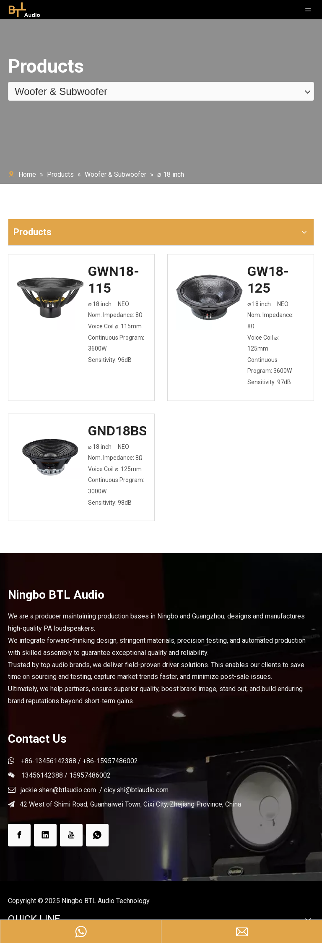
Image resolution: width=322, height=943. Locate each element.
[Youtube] (71, 835)
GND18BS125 (117, 431)
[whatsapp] (97, 835)
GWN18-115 (113, 279)
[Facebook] (19, 835)
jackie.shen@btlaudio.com (58, 790)
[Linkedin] (45, 835)
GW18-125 (268, 279)
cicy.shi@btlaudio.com (136, 790)
